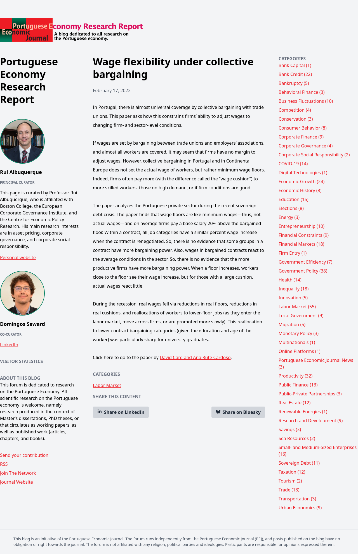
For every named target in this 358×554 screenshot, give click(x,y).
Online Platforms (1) (300, 351)
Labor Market (107, 385)
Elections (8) (291, 208)
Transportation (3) (297, 499)
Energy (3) (289, 217)
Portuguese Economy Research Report (29, 80)
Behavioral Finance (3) (302, 92)
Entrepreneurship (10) (301, 226)
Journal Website (16, 482)
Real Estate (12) (294, 403)
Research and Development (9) (311, 420)
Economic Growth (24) (301, 181)
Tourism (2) (290, 481)
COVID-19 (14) (293, 164)
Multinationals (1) (297, 342)
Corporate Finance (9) (301, 137)
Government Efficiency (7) (305, 262)
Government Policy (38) (303, 271)
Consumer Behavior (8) (303, 128)
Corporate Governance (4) (306, 146)
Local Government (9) (301, 315)
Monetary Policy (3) (299, 333)
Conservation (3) (296, 119)
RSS (4, 464)
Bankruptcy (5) (294, 83)
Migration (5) (292, 324)
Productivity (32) (295, 376)
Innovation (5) (293, 298)
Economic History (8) (300, 190)
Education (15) (293, 199)
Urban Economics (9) (300, 508)
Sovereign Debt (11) (299, 463)
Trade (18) (289, 490)
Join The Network (18, 473)
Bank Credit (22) (295, 74)
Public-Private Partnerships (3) (310, 394)
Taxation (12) (292, 472)
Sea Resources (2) (297, 438)
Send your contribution (24, 455)
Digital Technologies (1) (303, 172)
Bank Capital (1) (295, 65)
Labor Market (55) (297, 307)
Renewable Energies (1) (303, 412)
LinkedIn (9, 345)
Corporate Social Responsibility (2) (314, 155)
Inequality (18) (293, 289)
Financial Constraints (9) (304, 235)
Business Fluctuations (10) (306, 101)
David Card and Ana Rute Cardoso (195, 357)
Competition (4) (295, 110)
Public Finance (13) (298, 385)
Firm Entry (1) (293, 253)
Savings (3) (290, 429)
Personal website (18, 257)
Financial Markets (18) (301, 244)
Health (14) (290, 280)
